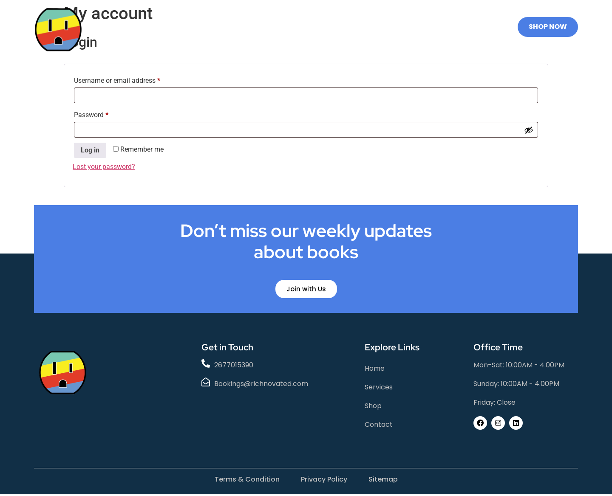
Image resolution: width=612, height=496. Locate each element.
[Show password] (528, 130)
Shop (291, 27)
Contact (336, 27)
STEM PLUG (392, 27)
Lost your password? (104, 167)
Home (197, 27)
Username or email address (130, 79)
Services (245, 27)
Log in (90, 150)
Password (104, 113)
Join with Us (306, 290)
